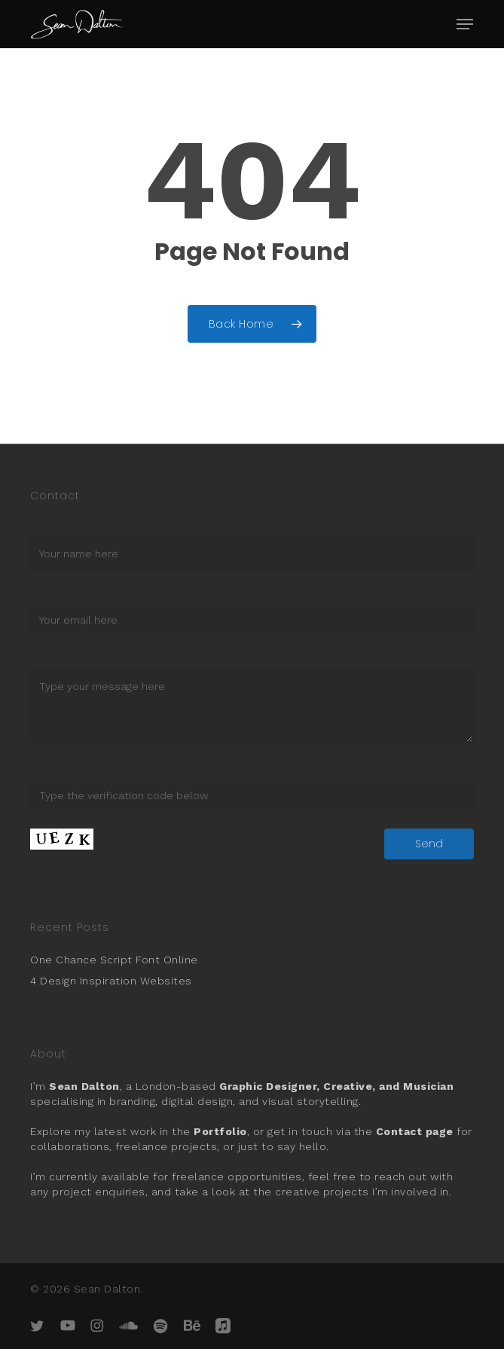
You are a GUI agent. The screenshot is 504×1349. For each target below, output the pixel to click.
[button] (465, 24)
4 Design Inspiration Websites (111, 981)
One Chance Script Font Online (114, 960)
